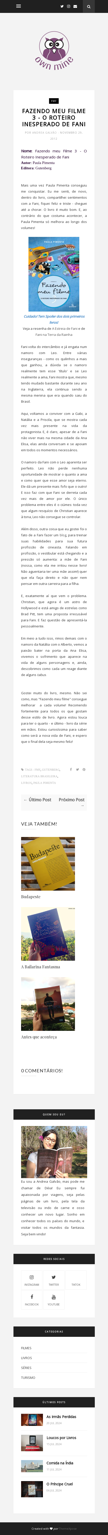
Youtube (54, 1299)
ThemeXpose (68, 1528)
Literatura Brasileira (39, 776)
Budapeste (30, 896)
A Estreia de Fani (65, 328)
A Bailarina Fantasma (40, 966)
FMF (54, 101)
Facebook (32, 1299)
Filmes (26, 1348)
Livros (26, 783)
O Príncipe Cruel (60, 1484)
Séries (26, 1367)
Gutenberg (50, 770)
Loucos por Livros (61, 1437)
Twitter (54, 1279)
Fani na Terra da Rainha (54, 334)
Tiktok (76, 1279)
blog (63, 535)
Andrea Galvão (45, 132)
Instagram (31, 1279)
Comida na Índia (60, 1463)
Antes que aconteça (39, 1036)
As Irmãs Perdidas (61, 1416)
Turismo (28, 1377)
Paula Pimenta (44, 783)
